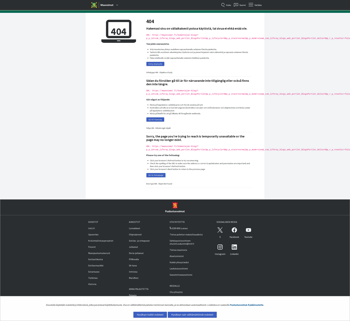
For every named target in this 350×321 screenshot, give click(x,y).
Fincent (92, 246)
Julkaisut (133, 246)
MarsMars (133, 277)
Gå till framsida (155, 119)
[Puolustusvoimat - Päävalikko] (109, 5)
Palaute (133, 295)
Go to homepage (155, 175)
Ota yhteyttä (176, 292)
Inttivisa (133, 271)
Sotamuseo (93, 271)
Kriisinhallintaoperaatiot (100, 240)
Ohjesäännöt (135, 234)
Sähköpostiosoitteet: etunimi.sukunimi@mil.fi (182, 242)
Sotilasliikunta (95, 259)
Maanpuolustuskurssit (99, 253)
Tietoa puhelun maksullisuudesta (186, 234)
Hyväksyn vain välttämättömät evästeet (192, 314)
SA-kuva (133, 265)
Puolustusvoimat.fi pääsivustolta (246, 304)
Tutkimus (93, 277)
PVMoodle (134, 259)
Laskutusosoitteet (179, 268)
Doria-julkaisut (136, 253)
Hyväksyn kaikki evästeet (150, 314)
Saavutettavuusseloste (181, 274)
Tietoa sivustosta (178, 249)
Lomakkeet (134, 228)
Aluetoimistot (177, 256)
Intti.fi (91, 228)
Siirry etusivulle (155, 64)
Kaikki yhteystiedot (179, 262)
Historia (92, 284)
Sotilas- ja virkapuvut (139, 240)
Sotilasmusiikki (95, 265)
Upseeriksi (93, 234)
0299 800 (175, 228)
